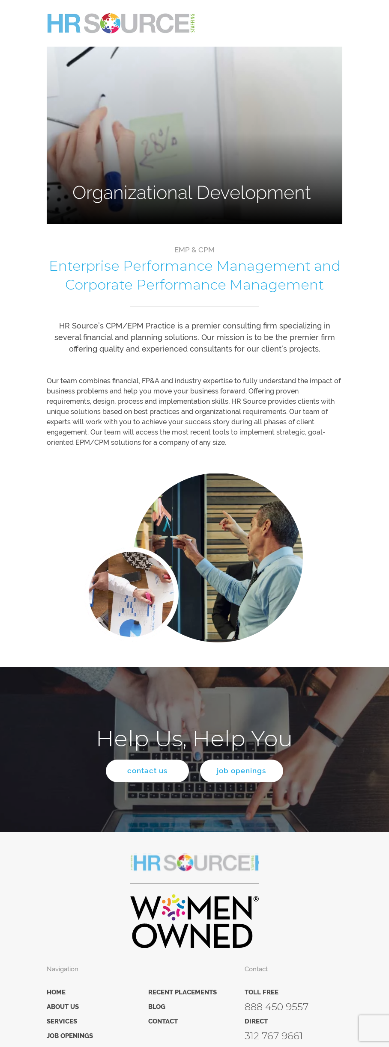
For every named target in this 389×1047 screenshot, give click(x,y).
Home (56, 993)
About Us (63, 1007)
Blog (156, 1007)
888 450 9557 (276, 1007)
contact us (146, 771)
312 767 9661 (274, 1036)
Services (62, 1022)
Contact (163, 1022)
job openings (242, 771)
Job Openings (70, 1036)
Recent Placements (182, 993)
